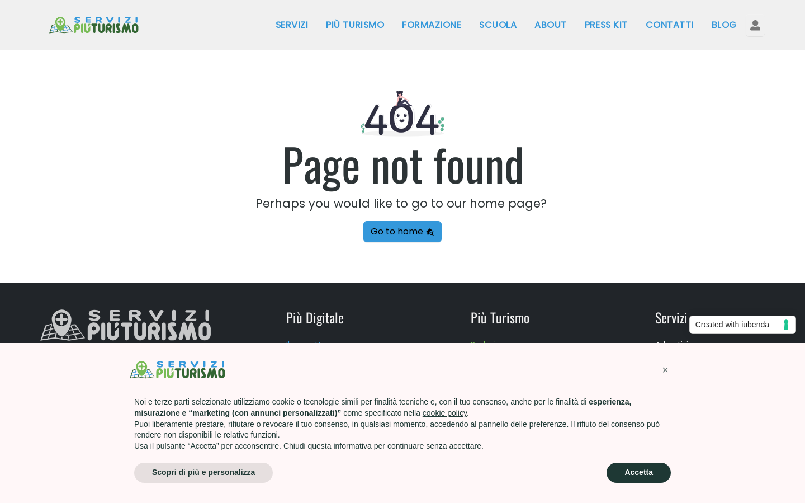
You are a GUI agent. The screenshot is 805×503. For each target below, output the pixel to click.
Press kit (606, 24)
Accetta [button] (638, 472)
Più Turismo (355, 24)
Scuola (498, 24)
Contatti (670, 24)
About (550, 24)
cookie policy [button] (445, 412)
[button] (665, 370)
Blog (724, 24)
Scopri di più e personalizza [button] (203, 472)
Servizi (292, 24)
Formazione (431, 24)
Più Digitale (315, 317)
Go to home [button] (402, 231)
